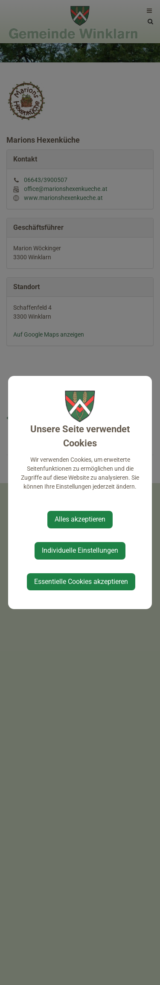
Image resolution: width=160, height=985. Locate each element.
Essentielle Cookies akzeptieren (81, 582)
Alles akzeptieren (80, 519)
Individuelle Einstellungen (80, 550)
